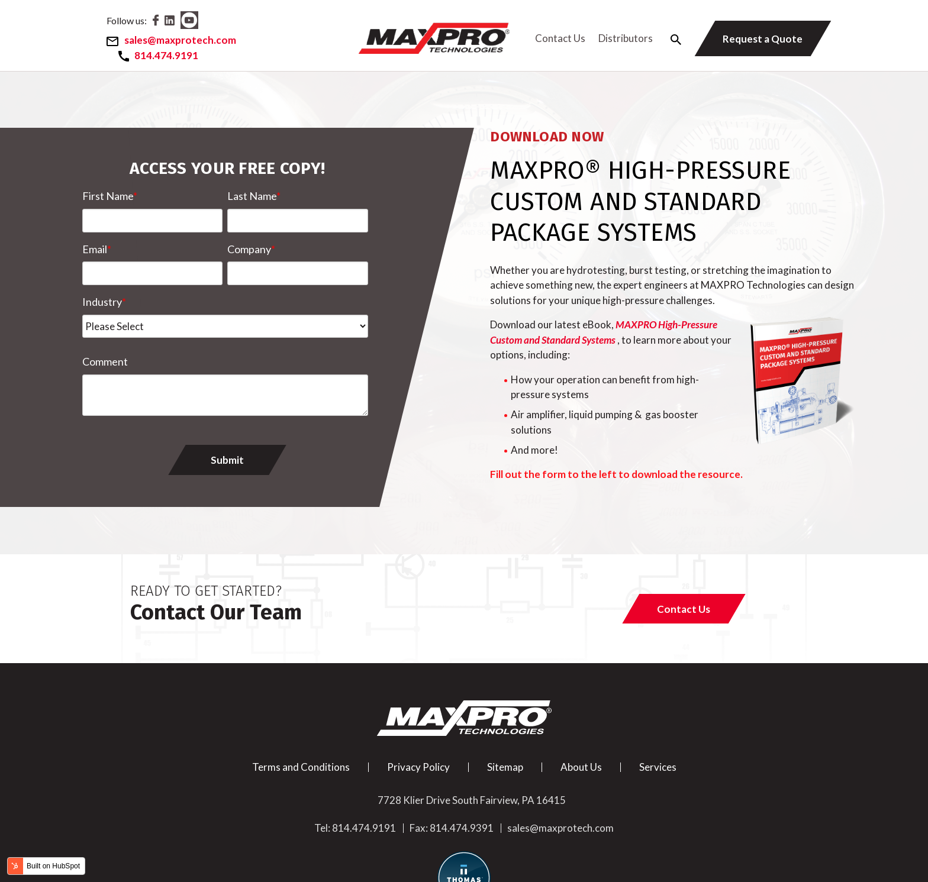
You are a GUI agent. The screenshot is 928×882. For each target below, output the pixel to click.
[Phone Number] (165, 54)
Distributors (622, 37)
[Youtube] (198, 21)
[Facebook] (164, 21)
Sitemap (505, 765)
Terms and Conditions (301, 765)
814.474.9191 (364, 826)
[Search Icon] (671, 39)
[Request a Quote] (756, 38)
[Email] (177, 40)
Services (657, 765)
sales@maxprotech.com (560, 826)
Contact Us (556, 37)
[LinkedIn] (178, 21)
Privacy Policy (418, 765)
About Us (581, 765)
